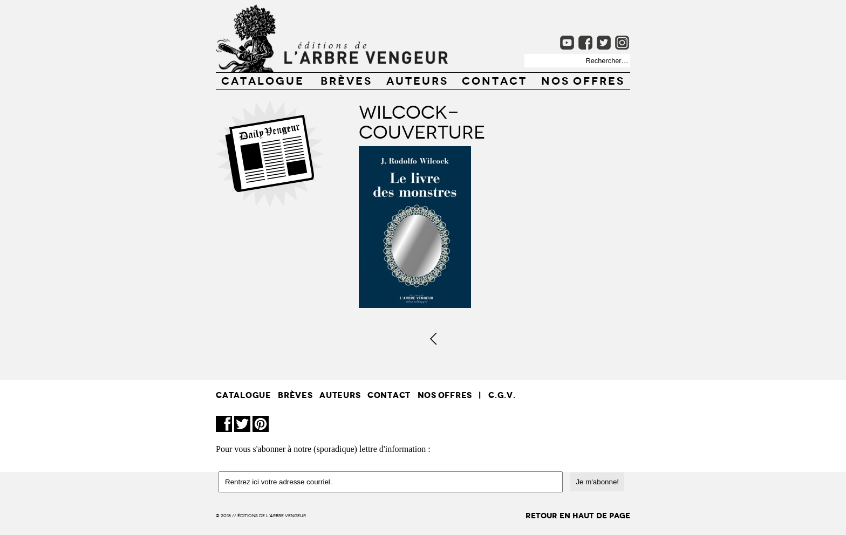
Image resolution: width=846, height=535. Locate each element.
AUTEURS (417, 79)
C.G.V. (502, 395)
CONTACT (494, 79)
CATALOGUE (262, 79)
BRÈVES (346, 79)
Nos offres (583, 79)
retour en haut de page (578, 516)
